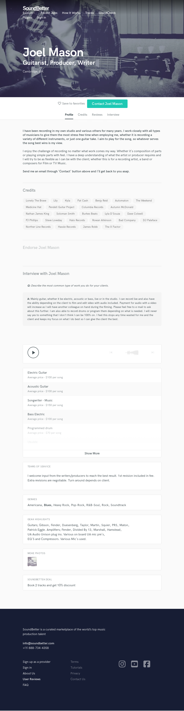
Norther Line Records (38, 227)
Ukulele (33, 442)
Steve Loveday (53, 220)
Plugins (27, 17)
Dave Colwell (135, 214)
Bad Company (127, 220)
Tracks (89, 13)
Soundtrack (118, 505)
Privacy (75, 674)
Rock (105, 505)
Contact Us (78, 680)
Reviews (97, 115)
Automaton (122, 200)
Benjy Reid (101, 200)
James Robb (90, 227)
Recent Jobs (49, 13)
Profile (69, 115)
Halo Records (77, 220)
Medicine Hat (33, 207)
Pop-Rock (77, 505)
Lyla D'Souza (112, 214)
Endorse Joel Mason (41, 247)
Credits (82, 115)
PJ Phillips (32, 220)
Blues (47, 505)
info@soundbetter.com (38, 644)
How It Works (71, 13)
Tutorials (76, 668)
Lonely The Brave (36, 200)
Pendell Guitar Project (61, 207)
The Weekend (144, 200)
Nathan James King (37, 214)
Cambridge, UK (33, 71)
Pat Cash (82, 200)
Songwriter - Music (40, 401)
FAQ (26, 685)
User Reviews (31, 680)
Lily (56, 200)
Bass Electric (36, 415)
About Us (29, 674)
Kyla (67, 200)
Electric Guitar (37, 373)
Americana (35, 505)
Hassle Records (67, 227)
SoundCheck (107, 13)
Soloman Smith (65, 214)
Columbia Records (92, 207)
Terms (75, 662)
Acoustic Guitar (38, 387)
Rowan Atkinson (101, 220)
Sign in (41, 17)
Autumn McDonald (122, 207)
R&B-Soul (93, 505)
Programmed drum (40, 428)
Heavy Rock (61, 505)
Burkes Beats (89, 214)
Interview (113, 115)
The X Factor (112, 227)
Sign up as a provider (36, 662)
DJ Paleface (150, 220)
